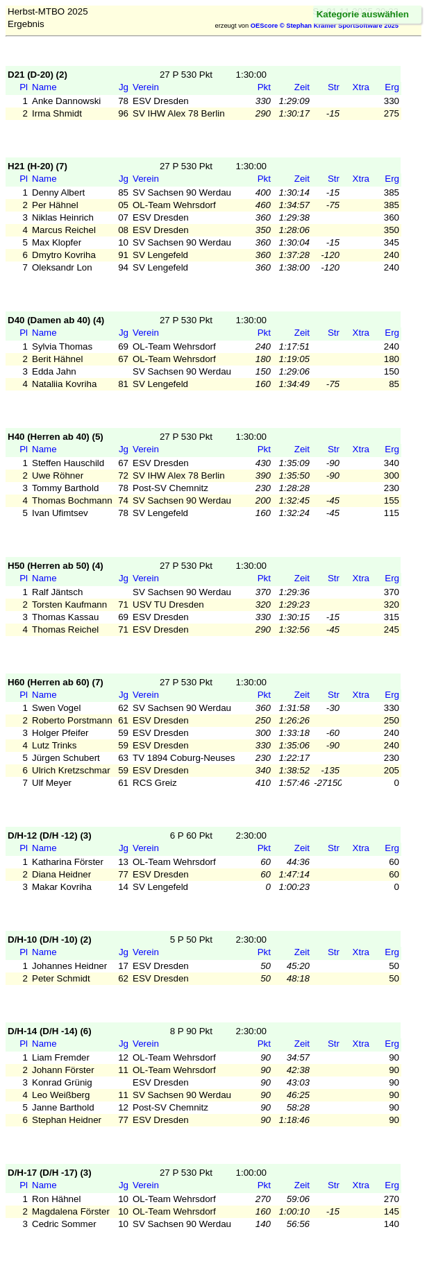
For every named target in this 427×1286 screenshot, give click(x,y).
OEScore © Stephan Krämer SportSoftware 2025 (325, 25)
